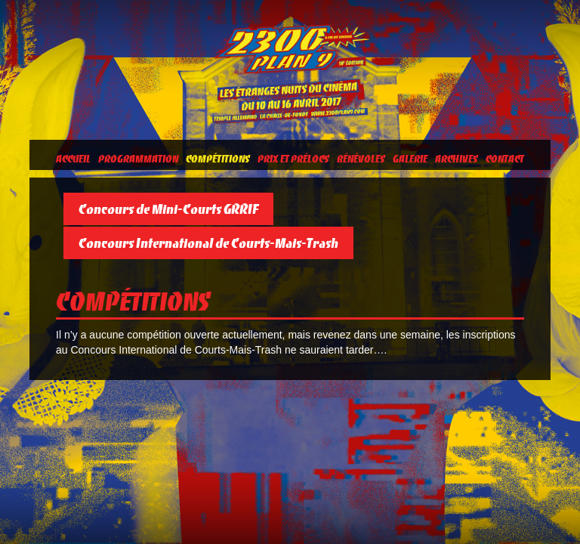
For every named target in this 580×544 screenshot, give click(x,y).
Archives (456, 158)
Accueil (73, 158)
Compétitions (218, 158)
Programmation (138, 158)
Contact (505, 158)
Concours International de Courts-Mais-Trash (208, 243)
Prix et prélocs (293, 158)
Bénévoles (361, 158)
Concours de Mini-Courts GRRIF (168, 209)
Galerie (410, 158)
